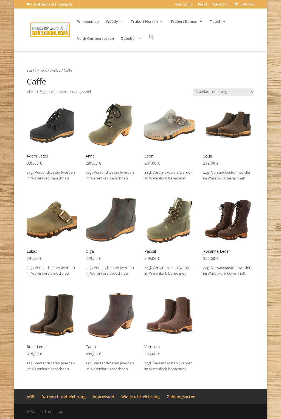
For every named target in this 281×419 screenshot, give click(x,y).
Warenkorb (221, 5)
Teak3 (215, 21)
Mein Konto (184, 5)
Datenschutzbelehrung (63, 396)
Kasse (202, 5)
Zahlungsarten (181, 396)
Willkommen (88, 21)
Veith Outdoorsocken (95, 38)
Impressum (103, 396)
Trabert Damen (183, 21)
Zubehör (128, 38)
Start (30, 70)
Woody (112, 21)
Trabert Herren (144, 21)
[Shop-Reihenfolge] (223, 92)
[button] (151, 42)
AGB (30, 396)
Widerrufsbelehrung (140, 396)
